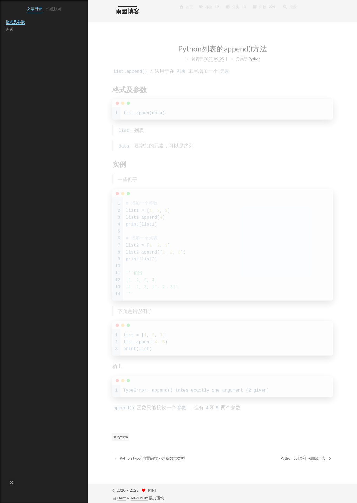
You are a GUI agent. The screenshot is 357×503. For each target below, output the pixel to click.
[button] (11, 482)
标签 (209, 6)
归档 (264, 6)
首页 (186, 7)
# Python (121, 435)
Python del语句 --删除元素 (306, 456)
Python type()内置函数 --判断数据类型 (149, 456)
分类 (236, 6)
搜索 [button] (290, 7)
